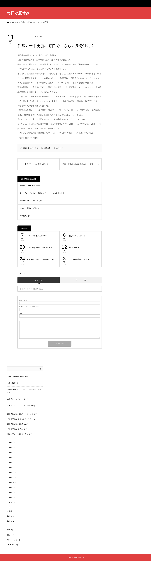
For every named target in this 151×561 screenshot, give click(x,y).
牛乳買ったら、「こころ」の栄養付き (21, 406)
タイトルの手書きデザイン (79, 259)
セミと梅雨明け (13, 383)
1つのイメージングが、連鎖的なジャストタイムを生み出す (42, 193)
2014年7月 (11, 447)
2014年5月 (11, 458)
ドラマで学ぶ (12, 419)
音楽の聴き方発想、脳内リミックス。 (41, 247)
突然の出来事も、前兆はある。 (31, 208)
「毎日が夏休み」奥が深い (37, 236)
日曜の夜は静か (13, 414)
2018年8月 (11, 442)
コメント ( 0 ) (39, 280)
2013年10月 (11, 483)
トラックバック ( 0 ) (81, 280)
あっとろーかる (33, 148)
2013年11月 (11, 478)
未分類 (9, 511)
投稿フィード (12, 535)
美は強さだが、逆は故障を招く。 (32, 201)
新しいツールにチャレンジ (79, 236)
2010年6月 (11, 503)
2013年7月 (11, 498)
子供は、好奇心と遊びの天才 (31, 186)
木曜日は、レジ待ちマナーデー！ (19, 399)
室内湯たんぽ (25, 216)
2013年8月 (11, 493)
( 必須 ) (23, 300)
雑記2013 (25, 36)
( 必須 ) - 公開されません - (29, 306)
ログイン (10, 530)
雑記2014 (10, 521)
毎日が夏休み (18, 13)
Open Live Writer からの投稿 (17, 376)
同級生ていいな (13, 434)
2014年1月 (11, 468)
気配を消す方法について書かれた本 (40, 259)
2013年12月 (11, 473)
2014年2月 (11, 463)
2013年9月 (11, 488)
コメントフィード (13, 540)
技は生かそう (74, 247)
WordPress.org (12, 545)
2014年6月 (11, 452)
